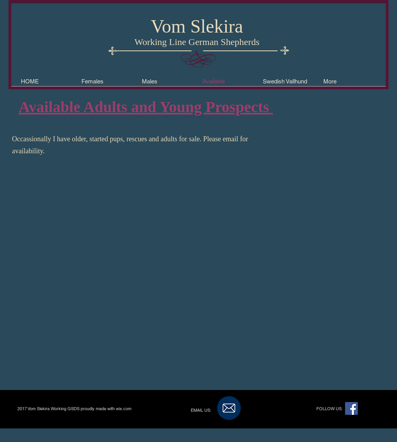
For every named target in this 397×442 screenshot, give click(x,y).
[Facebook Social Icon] (351, 408)
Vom (168, 26)
